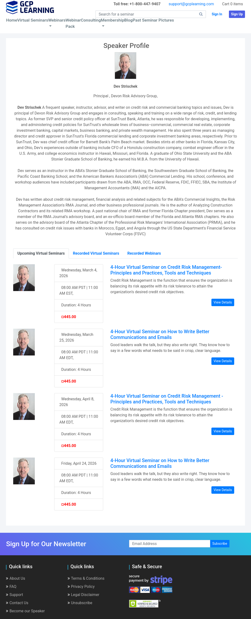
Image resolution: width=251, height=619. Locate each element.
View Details (223, 302)
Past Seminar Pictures (153, 20)
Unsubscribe (80, 603)
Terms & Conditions (86, 578)
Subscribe (219, 543)
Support (14, 594)
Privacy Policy (81, 586)
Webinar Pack (73, 23)
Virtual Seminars (32, 20)
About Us (15, 578)
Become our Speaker (25, 611)
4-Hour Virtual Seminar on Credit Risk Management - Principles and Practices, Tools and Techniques (166, 399)
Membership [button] (112, 20)
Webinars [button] (57, 20)
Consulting (91, 20)
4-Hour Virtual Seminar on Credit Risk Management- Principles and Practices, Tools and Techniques (166, 270)
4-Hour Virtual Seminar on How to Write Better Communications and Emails (159, 334)
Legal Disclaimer (83, 594)
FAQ (11, 586)
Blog (128, 20)
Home (11, 20)
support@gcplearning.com (191, 4)
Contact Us (17, 603)
